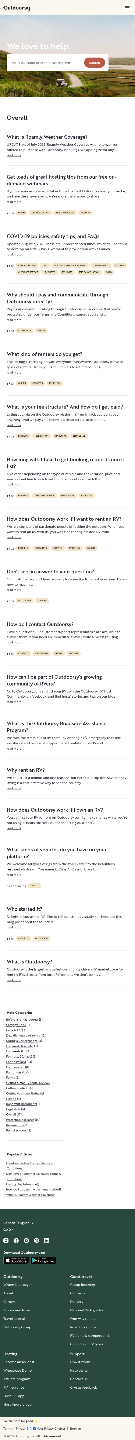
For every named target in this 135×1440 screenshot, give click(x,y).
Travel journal (14, 1318)
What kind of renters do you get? (44, 354)
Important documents (21, 1104)
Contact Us (79, 1378)
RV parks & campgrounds (90, 1335)
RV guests (50, 272)
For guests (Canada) (19, 1046)
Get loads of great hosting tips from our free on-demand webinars (62, 180)
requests (37, 383)
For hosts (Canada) (19, 1056)
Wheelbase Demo (17, 1370)
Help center (79, 1370)
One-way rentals (83, 1318)
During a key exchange (22, 1040)
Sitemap (75, 1428)
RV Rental (54, 383)
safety (41, 330)
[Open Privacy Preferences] (47, 1428)
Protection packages (20, 1119)
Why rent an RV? (26, 769)
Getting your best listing (22, 1093)
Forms (10, 1077)
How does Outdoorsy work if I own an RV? (55, 809)
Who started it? (24, 909)
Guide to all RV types (86, 1344)
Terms (7, 1428)
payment (23, 436)
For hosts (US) (16, 1061)
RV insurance (13, 1387)
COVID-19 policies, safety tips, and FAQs (53, 236)
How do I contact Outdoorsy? (40, 624)
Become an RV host (18, 1361)
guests (22, 383)
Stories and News (17, 1310)
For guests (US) (16, 1051)
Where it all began (18, 1284)
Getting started (16, 1088)
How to (57, 548)
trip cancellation (89, 272)
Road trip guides (83, 1327)
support (42, 600)
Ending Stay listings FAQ (22, 1184)
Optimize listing (40, 213)
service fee (79, 436)
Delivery (76, 1301)
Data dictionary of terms (23, 1035)
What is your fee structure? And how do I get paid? (65, 406)
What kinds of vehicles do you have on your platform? (57, 853)
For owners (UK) (17, 1067)
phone (58, 653)
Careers (9, 1301)
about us (23, 938)
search (91, 548)
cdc (45, 265)
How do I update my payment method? (33, 1189)
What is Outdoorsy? (29, 961)
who (108, 272)
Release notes (15, 1125)
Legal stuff (13, 1109)
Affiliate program (16, 1378)
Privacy (20, 1428)
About (8, 1293)
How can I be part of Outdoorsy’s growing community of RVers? (54, 680)
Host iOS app (13, 1395)
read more (14, 155)
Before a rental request (22, 1019)
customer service (28, 272)
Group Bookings (83, 1284)
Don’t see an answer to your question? (50, 571)
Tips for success (65, 213)
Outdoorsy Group (17, 1327)
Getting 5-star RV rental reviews (28, 1082)
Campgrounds (16, 1025)
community (24, 330)
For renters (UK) (17, 1072)
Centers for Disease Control (70, 265)
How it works (80, 1361)
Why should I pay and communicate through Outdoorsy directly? (57, 298)
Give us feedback (83, 1387)
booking (23, 495)
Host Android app (17, 1404)
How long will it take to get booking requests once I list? (66, 463)
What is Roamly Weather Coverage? (47, 136)
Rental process (16, 1130)
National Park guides (86, 1310)
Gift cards (77, 1293)
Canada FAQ (14, 1030)
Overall (34, 885)
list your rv (68, 495)
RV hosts (67, 272)
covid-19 (119, 265)
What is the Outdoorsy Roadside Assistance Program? (56, 727)
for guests (41, 548)
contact (23, 653)
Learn (21, 213)
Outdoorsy (24, 600)
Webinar (85, 213)
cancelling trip (27, 265)
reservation (42, 436)
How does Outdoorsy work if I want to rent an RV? (64, 518)
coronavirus (101, 265)
